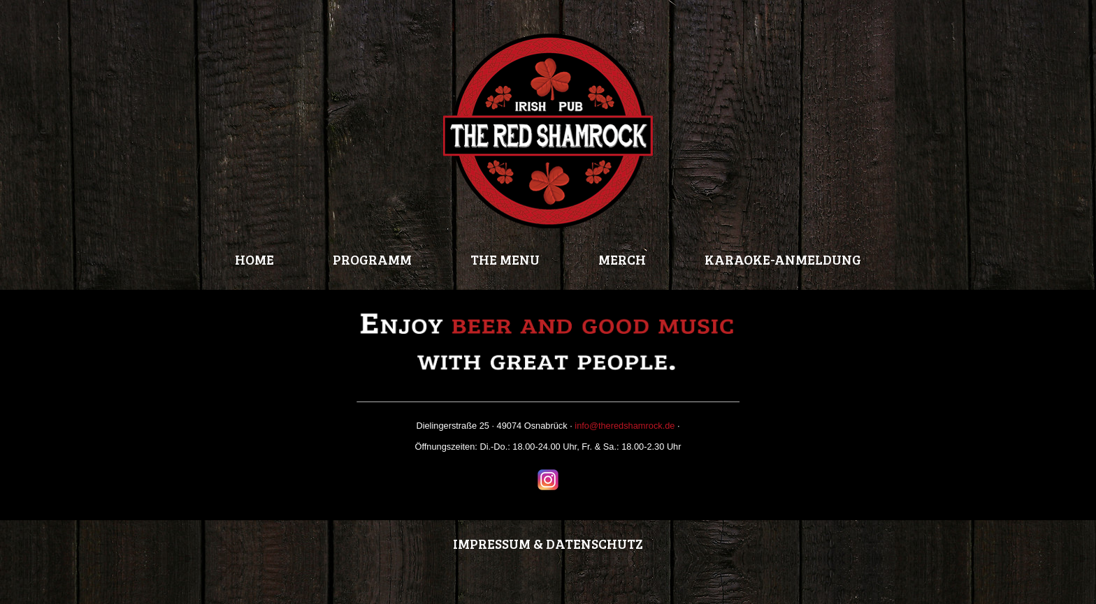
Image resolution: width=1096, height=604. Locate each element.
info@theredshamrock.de (625, 425)
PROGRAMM (372, 259)
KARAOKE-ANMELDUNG (783, 259)
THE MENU (505, 259)
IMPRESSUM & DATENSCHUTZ (548, 543)
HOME (254, 259)
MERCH (622, 259)
